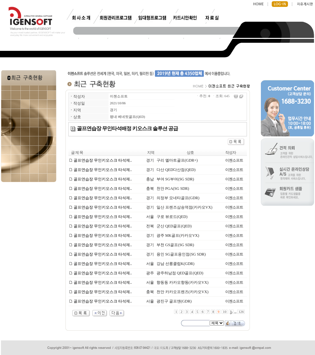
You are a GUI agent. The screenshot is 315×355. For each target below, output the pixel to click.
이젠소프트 (119, 96)
